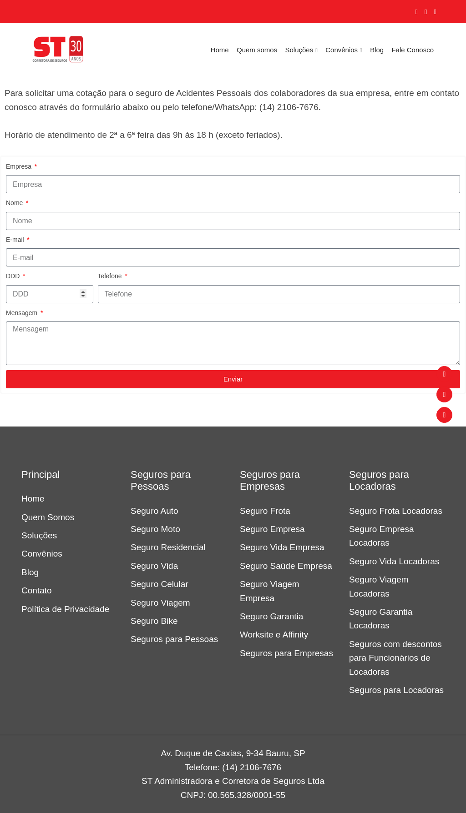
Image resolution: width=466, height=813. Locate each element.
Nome (15, 202)
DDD (13, 276)
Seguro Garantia (271, 616)
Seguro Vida (154, 566)
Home (220, 50)
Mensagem (22, 312)
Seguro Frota (265, 511)
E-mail (16, 239)
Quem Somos (47, 517)
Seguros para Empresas (286, 653)
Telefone (111, 276)
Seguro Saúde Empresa (286, 566)
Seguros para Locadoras (396, 690)
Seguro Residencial (168, 547)
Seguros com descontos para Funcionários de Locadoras (395, 658)
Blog (377, 50)
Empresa (19, 166)
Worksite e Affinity (274, 634)
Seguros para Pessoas (174, 639)
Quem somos (257, 50)
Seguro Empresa (272, 529)
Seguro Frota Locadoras (395, 511)
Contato (36, 590)
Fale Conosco (412, 50)
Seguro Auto (154, 511)
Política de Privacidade (65, 609)
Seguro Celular (159, 584)
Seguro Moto (155, 529)
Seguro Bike (154, 621)
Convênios (341, 50)
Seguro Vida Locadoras (394, 561)
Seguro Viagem (160, 602)
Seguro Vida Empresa (282, 547)
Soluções (299, 50)
